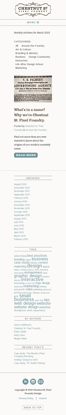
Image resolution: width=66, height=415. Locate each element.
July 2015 (18, 222)
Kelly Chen (19, 335)
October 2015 (20, 211)
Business (20, 57)
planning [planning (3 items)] (37, 289)
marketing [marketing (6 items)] (31, 286)
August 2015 (20, 218)
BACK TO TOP (33, 407)
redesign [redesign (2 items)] (36, 292)
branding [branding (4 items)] (19, 260)
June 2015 (19, 225)
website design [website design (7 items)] (26, 307)
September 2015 (22, 215)
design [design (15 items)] (34, 266)
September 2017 (22, 194)
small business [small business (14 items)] (24, 297)
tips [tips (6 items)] (46, 300)
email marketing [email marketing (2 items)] (41, 269)
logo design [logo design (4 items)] (43, 283)
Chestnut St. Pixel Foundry (27, 328)
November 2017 (22, 191)
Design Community (39, 57)
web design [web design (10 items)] (25, 303)
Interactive (21, 60)
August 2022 (20, 184)
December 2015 (22, 205)
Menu (33, 22)
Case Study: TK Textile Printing (29, 363)
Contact (43, 398)
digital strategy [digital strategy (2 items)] (20, 269)
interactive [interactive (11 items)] (32, 279)
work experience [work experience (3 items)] (36, 310)
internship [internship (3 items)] (19, 283)
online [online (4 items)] (29, 289)
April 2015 (19, 232)
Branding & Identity (26, 53)
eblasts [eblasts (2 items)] (31, 269)
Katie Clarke (20, 331)
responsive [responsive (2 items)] (44, 292)
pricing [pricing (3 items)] (17, 292)
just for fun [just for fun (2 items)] (30, 283)
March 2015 (20, 236)
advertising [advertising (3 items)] (20, 256)
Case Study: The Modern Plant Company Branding (29, 355)
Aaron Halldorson (23, 324)
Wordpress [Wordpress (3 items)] (20, 310)
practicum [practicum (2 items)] (47, 289)
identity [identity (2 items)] (17, 280)
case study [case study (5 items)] (22, 262)
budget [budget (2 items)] (28, 259)
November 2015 (22, 208)
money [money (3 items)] (43, 286)
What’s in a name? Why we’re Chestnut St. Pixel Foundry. (31, 115)
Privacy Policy (26, 398)
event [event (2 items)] (45, 273)
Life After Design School (29, 64)
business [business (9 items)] (40, 259)
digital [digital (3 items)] (46, 266)
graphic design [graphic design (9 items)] (28, 276)
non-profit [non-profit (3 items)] (19, 289)
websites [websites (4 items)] (45, 307)
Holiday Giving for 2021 (26, 359)
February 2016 (21, 198)
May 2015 (18, 229)
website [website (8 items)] (44, 303)
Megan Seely (20, 338)
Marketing (21, 68)
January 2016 (20, 201)
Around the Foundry (32, 46)
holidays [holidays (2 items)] (46, 276)
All (16, 46)
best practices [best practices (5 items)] (37, 255)
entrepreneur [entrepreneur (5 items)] (33, 272)
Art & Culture (23, 49)
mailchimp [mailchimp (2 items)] (18, 286)
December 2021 (22, 187)
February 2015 (21, 239)
